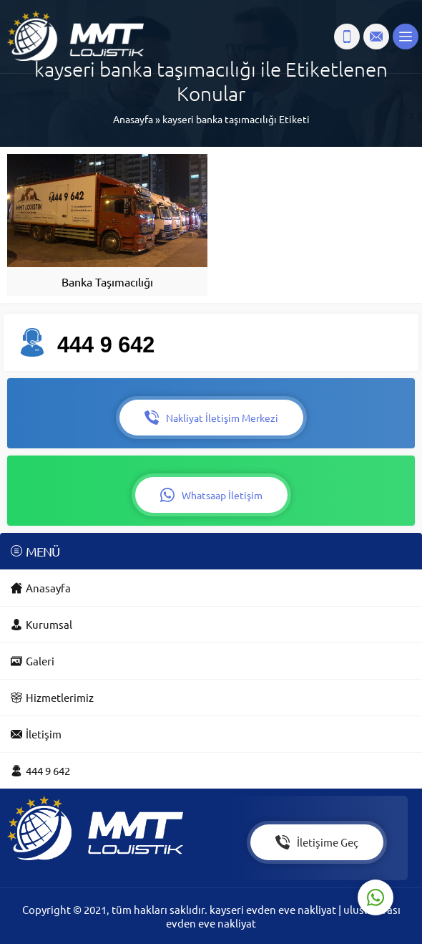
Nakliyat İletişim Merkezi (211, 417)
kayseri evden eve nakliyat (274, 909)
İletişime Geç (316, 842)
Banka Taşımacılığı (107, 281)
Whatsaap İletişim (211, 495)
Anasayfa (133, 118)
